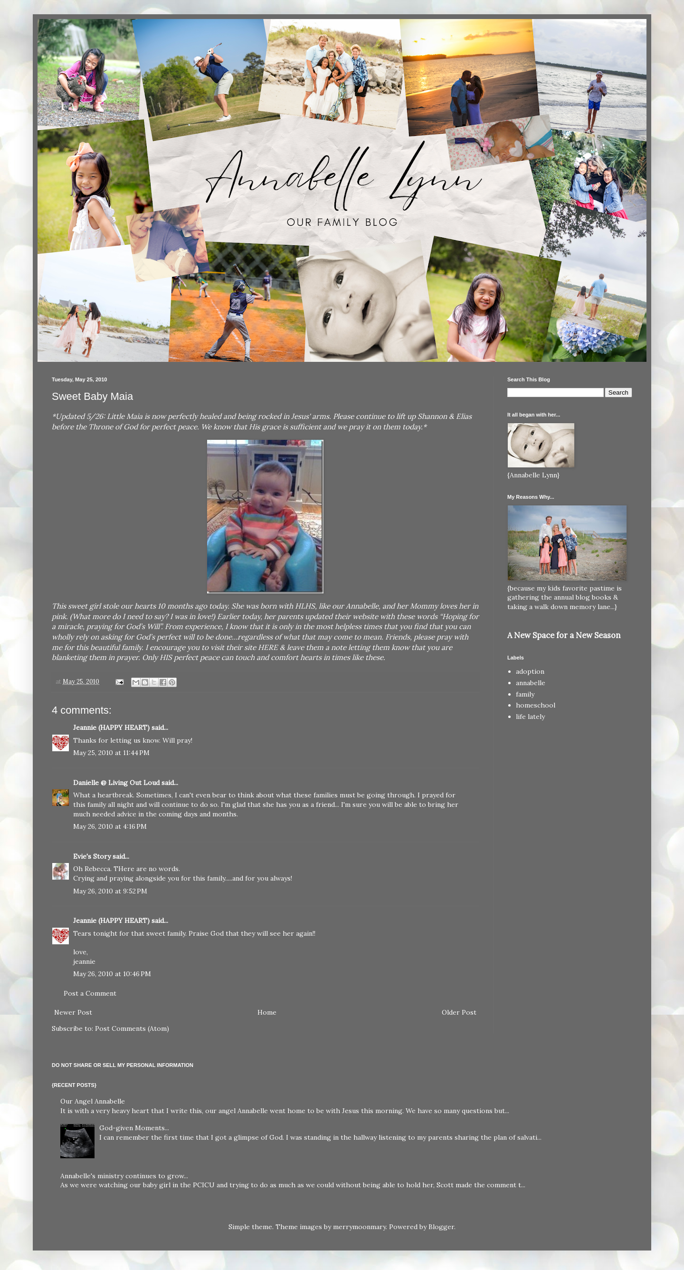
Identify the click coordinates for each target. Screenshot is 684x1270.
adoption (530, 671)
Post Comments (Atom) (132, 1028)
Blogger (441, 1226)
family (525, 694)
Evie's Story (92, 856)
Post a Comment (90, 993)
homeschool (535, 705)
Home (266, 1012)
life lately (530, 716)
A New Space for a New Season (563, 635)
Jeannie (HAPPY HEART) (111, 727)
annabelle (530, 683)
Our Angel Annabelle (92, 1101)
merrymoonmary (359, 1226)
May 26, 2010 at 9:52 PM (110, 891)
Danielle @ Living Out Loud (116, 782)
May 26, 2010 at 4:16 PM (110, 826)
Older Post (459, 1012)
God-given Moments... (134, 1128)
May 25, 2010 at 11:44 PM (111, 752)
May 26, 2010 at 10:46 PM (112, 973)
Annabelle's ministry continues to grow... (124, 1176)
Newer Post (73, 1012)
